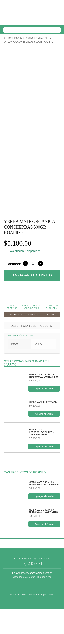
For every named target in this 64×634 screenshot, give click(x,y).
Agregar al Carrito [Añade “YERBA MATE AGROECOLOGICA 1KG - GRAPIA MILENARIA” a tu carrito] (44, 471)
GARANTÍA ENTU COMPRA (51, 326)
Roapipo (29, 37)
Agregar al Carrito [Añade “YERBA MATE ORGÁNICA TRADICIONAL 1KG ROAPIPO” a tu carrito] (44, 413)
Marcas (18, 37)
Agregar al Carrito (32, 300)
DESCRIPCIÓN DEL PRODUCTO (31, 351)
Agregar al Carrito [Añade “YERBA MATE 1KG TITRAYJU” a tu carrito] (44, 439)
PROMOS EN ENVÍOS (12, 326)
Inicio (9, 37)
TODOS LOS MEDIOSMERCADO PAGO (31, 326)
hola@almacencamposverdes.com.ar (32, 598)
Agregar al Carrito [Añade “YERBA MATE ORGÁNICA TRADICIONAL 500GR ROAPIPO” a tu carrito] (44, 521)
